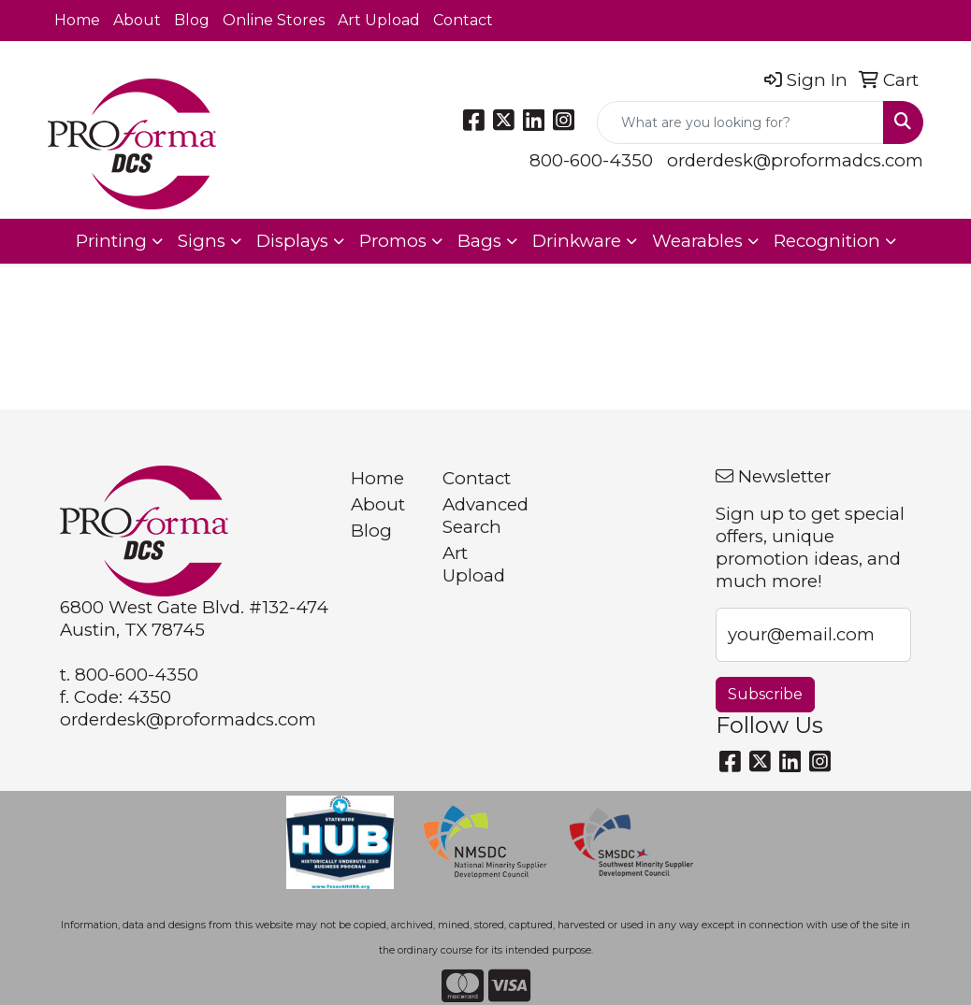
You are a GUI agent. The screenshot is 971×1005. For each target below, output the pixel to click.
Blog (192, 20)
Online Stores (274, 20)
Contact (463, 20)
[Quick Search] (740, 122)
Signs (201, 240)
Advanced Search (476, 516)
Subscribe (765, 694)
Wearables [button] (697, 240)
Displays (292, 240)
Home (77, 20)
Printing (111, 240)
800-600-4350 (591, 160)
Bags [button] (479, 240)
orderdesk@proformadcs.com (795, 160)
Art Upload (379, 20)
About (137, 20)
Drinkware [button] (576, 240)
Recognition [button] (827, 240)
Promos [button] (393, 240)
